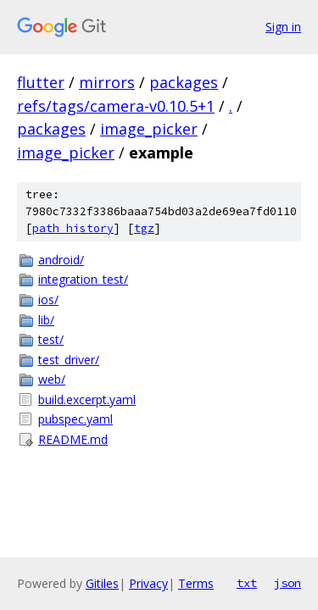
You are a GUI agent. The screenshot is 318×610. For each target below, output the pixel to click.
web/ (51, 379)
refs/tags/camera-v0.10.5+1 (116, 106)
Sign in (283, 27)
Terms (196, 583)
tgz (144, 228)
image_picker (149, 129)
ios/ (48, 299)
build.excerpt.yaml (87, 399)
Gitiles (102, 583)
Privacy (148, 583)
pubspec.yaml (75, 419)
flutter (40, 82)
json (287, 583)
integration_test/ (83, 279)
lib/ (46, 320)
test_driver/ (68, 360)
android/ (61, 260)
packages (183, 82)
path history (73, 228)
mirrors (107, 82)
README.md (73, 439)
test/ (51, 339)
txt (247, 583)
